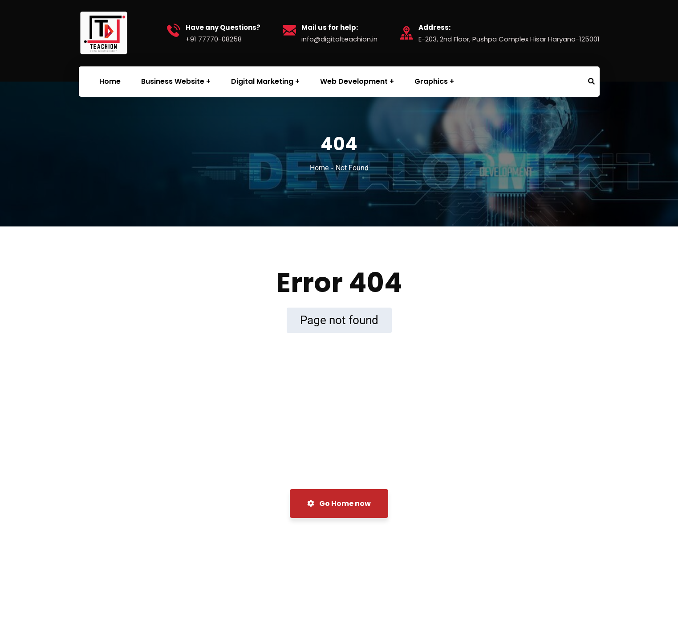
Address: (434, 27)
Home (319, 168)
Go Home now (339, 503)
